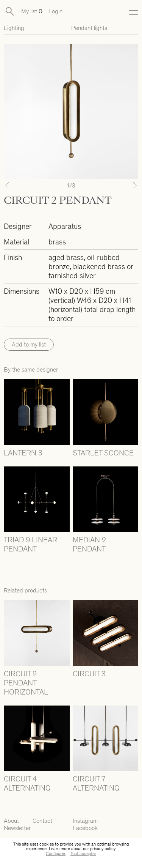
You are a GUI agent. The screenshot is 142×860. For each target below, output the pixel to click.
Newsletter (17, 828)
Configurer (56, 853)
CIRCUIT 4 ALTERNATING (27, 783)
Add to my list (29, 344)
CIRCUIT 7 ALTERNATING (96, 783)
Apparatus (64, 226)
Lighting (14, 28)
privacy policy (102, 848)
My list (31, 11)
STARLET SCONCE (103, 452)
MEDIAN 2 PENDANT (89, 544)
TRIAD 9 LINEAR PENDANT (30, 544)
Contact (42, 820)
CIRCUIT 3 (89, 673)
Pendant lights (89, 28)
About (11, 820)
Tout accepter (83, 853)
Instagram (85, 820)
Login (55, 11)
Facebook (85, 828)
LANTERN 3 (23, 452)
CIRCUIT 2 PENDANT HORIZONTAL (26, 682)
